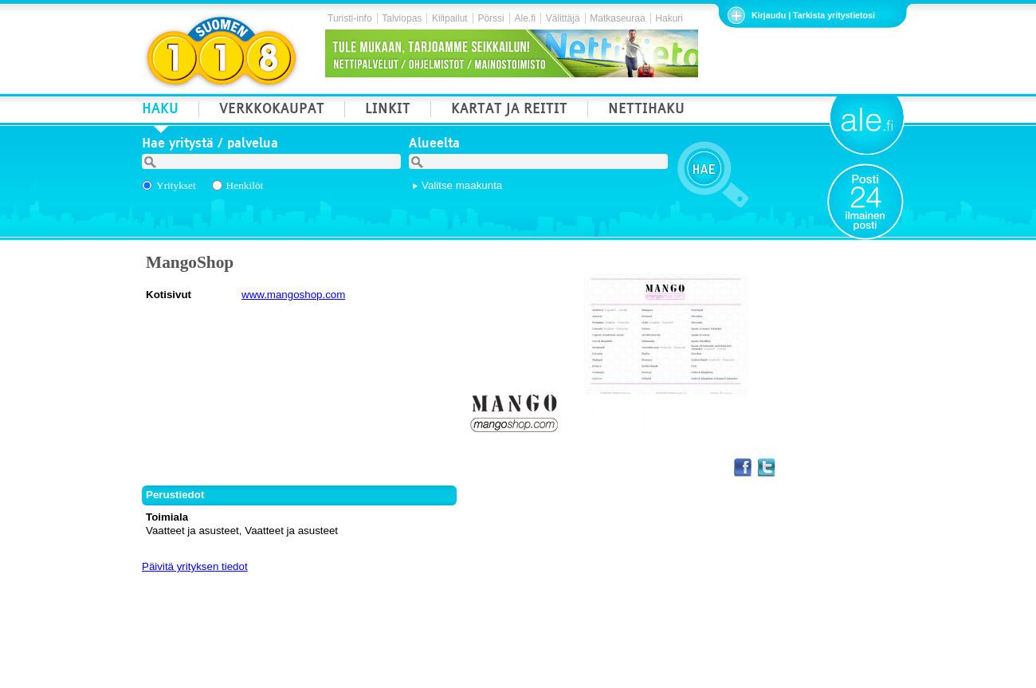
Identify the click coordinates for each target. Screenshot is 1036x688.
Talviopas (402, 18)
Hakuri (669, 18)
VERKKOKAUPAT (271, 110)
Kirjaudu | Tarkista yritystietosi (813, 15)
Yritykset (176, 185)
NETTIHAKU (646, 110)
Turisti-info (350, 18)
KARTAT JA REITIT (509, 110)
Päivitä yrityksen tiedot (195, 566)
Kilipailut (450, 18)
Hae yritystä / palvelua (210, 145)
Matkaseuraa (617, 18)
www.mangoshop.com (293, 295)
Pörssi (490, 18)
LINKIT (387, 110)
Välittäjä (563, 18)
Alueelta (434, 145)
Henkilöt (245, 185)
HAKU (160, 110)
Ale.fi (525, 18)
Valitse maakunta (462, 185)
